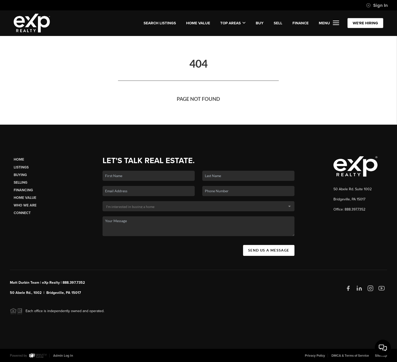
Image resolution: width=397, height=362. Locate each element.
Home (19, 159)
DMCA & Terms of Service (350, 356)
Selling (20, 182)
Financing (23, 190)
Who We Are (25, 205)
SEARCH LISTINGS (160, 23)
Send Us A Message (268, 250)
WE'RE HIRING (365, 23)
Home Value (198, 23)
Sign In (377, 5)
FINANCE (300, 23)
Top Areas (233, 23)
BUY (260, 23)
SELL (278, 23)
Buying (20, 175)
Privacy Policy (315, 356)
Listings (21, 167)
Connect (22, 213)
